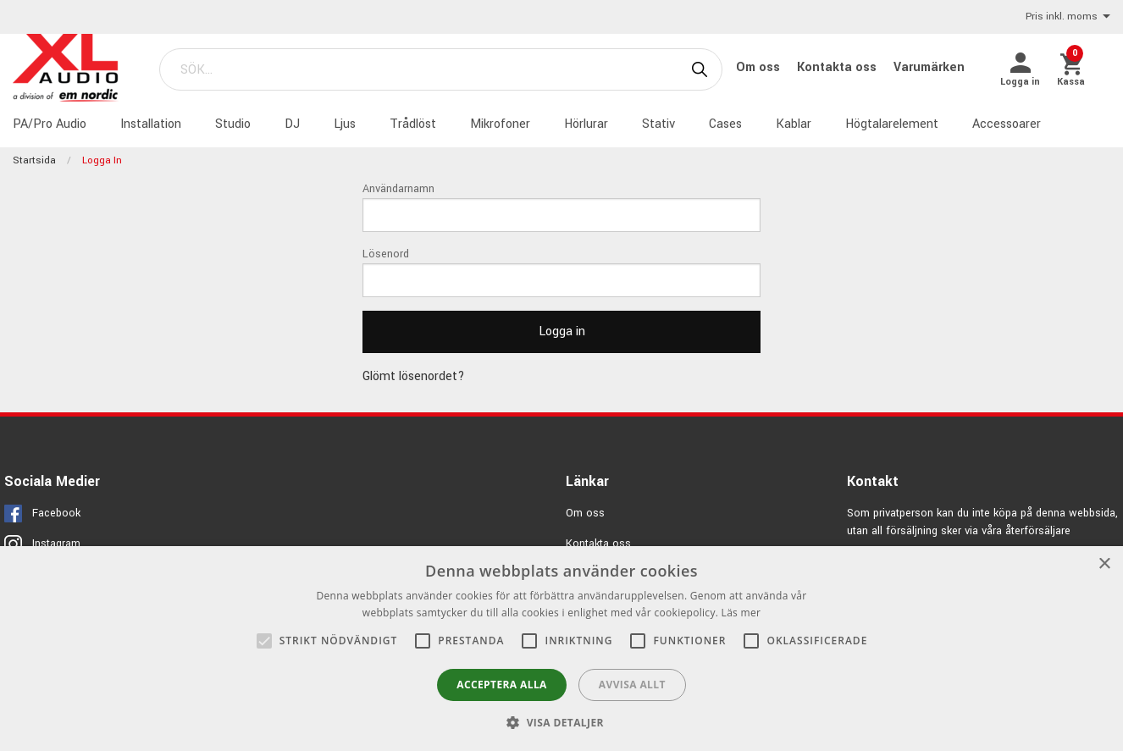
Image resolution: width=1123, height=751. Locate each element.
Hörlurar (586, 124)
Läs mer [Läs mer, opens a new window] (741, 612)
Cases (725, 124)
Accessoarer (1006, 124)
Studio (233, 124)
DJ (292, 124)
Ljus (345, 124)
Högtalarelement (891, 124)
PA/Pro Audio (49, 124)
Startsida (34, 160)
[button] (561, 722)
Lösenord (385, 254)
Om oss (759, 67)
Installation (150, 124)
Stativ (658, 124)
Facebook (56, 513)
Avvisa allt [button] (632, 684)
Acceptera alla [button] (501, 684)
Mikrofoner (500, 124)
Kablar (793, 124)
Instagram (56, 543)
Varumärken (929, 67)
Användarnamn (398, 188)
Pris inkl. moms (1068, 17)
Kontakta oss (838, 67)
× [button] (1104, 564)
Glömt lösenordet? (413, 376)
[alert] (561, 648)
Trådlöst (413, 124)
